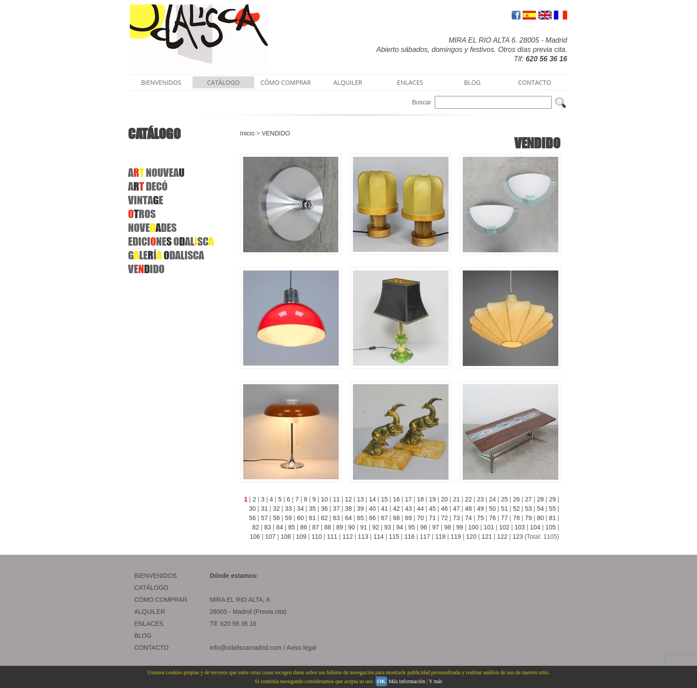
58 (276, 517)
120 (471, 536)
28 (540, 499)
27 (528, 499)
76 (492, 517)
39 (360, 508)
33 (288, 508)
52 (516, 508)
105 (550, 527)
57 (264, 517)
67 (384, 517)
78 (516, 517)
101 (489, 527)
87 (315, 527)
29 (552, 499)
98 (447, 527)
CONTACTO (534, 82)
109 (301, 536)
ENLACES (410, 82)
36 (324, 508)
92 (375, 527)
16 (396, 499)
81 (552, 517)
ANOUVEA (156, 172)
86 (303, 527)
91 (363, 527)
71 (432, 517)
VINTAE (145, 200)
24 (492, 499)
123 (518, 536)
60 (300, 517)
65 (360, 517)
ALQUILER (347, 82)
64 (348, 517)
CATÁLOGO (223, 82)
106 (255, 536)
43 (408, 508)
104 (535, 527)
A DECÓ (148, 186)
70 (420, 517)
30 (252, 508)
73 (456, 517)
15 (384, 499)
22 (468, 499)
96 (423, 527)
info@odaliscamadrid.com (245, 647)
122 (502, 536)
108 (285, 536)
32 (276, 508)
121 (486, 536)
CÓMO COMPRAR (285, 82)
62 (324, 517)
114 (378, 536)
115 (394, 536)
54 (540, 508)
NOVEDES (152, 227)
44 (420, 508)
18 (420, 499)
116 (409, 536)
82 (255, 527)
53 (528, 508)
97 (435, 527)
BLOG (472, 82)
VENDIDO (276, 133)
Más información (407, 681)
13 (360, 499)
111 (332, 536)
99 (459, 527)
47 (456, 508)
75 (480, 517)
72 (444, 517)
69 (408, 517)
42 (396, 508)
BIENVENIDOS (161, 82)
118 (440, 536)
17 (408, 499)
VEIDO (146, 268)
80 (540, 517)
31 (264, 508)
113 (363, 536)
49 (480, 508)
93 (387, 527)
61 (312, 517)
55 (552, 508)
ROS (142, 213)
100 (473, 527)
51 (504, 508)
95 (411, 527)
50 (492, 508)
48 (468, 508)
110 (317, 536)
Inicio (247, 133)
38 (348, 508)
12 (348, 499)
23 (480, 499)
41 (384, 508)
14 (372, 499)
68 (396, 517)
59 (288, 517)
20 (444, 499)
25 (504, 499)
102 (504, 527)
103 (520, 527)
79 (528, 517)
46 (444, 508)
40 (372, 508)
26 (516, 499)
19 (432, 499)
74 (468, 517)
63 (336, 517)
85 (291, 527)
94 (399, 527)
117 (425, 536)
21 (456, 499)
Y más (435, 681)
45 (432, 508)
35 (312, 508)
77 (504, 517)
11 (336, 499)
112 (347, 536)
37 (336, 508)
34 (300, 508)
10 (324, 499)
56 (252, 517)
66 (372, 517)
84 (279, 527)
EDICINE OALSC (171, 241)
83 (267, 527)
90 (351, 527)
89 (339, 527)
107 (270, 536)
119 (456, 536)
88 (327, 527)
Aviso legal (301, 647)
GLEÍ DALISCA (166, 255)
